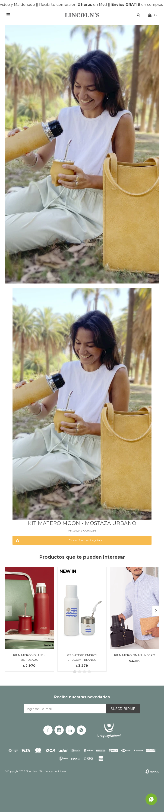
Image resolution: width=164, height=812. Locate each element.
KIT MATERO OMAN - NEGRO (134, 655)
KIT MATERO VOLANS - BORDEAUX (29, 657)
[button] (155, 611)
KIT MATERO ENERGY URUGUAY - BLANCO (82, 657)
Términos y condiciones (53, 771)
